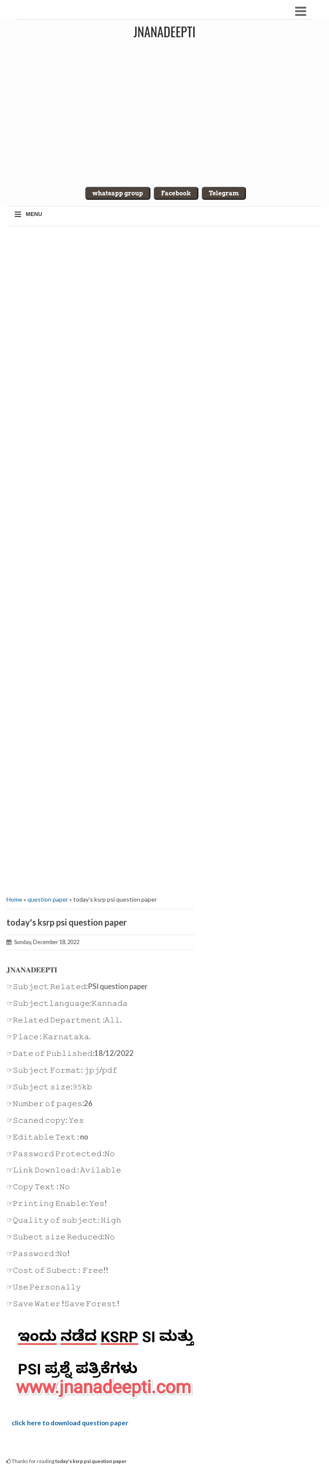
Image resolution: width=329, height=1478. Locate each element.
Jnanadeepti (165, 31)
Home (14, 899)
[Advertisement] (100, 557)
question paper (47, 899)
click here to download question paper (70, 1423)
